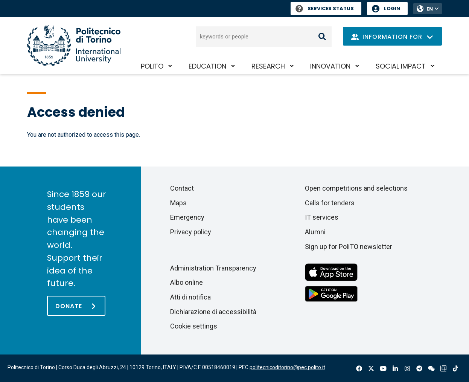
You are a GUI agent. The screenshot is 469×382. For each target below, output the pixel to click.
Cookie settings (193, 326)
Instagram (407, 368)
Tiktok (455, 368)
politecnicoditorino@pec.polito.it (287, 367)
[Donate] (76, 306)
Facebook (359, 368)
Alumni (315, 232)
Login (392, 8)
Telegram (419, 368)
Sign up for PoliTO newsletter (348, 247)
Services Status (324, 8)
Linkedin (395, 368)
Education (207, 66)
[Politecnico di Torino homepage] (73, 45)
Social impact (401, 66)
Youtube (383, 368)
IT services (321, 217)
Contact (182, 188)
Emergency (187, 217)
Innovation (330, 66)
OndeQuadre (443, 368)
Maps (178, 203)
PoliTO (152, 66)
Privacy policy (190, 232)
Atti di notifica (190, 297)
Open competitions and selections (356, 188)
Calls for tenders (330, 203)
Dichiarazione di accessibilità (213, 312)
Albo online (186, 282)
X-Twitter (371, 368)
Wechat (431, 368)
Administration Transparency (213, 268)
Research (268, 66)
